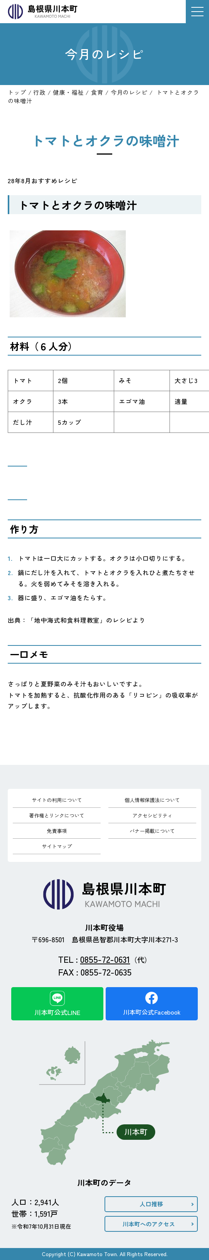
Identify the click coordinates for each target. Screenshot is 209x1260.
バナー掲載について (152, 830)
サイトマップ (57, 846)
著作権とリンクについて (56, 815)
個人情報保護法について (152, 800)
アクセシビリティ (152, 815)
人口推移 (151, 1204)
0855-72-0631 (105, 958)
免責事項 (57, 830)
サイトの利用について (57, 800)
